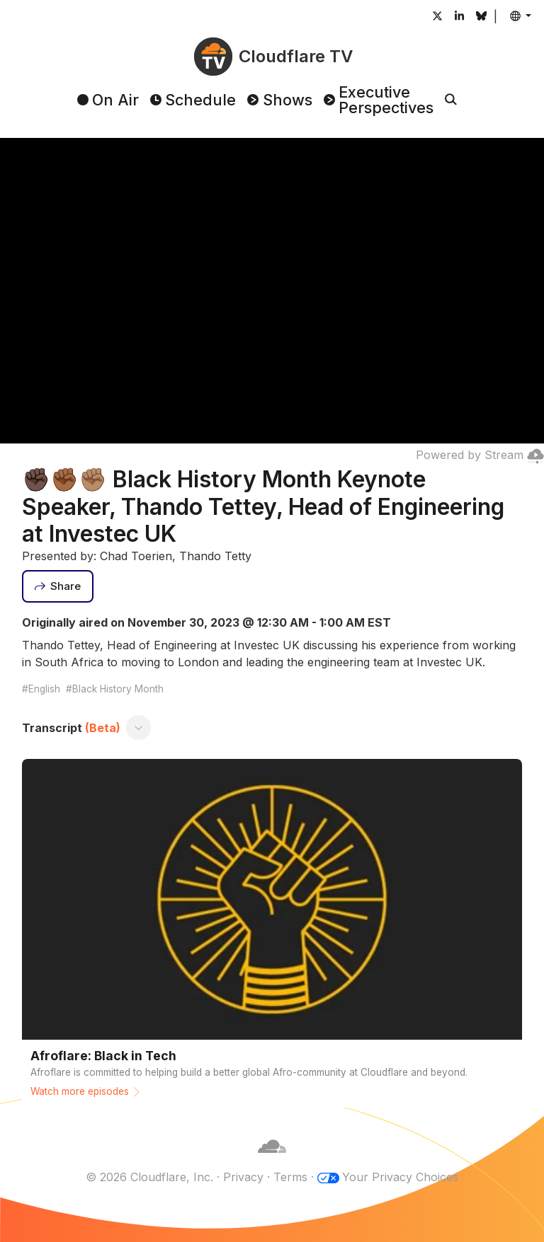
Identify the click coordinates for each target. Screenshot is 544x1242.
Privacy (243, 1177)
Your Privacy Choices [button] (400, 1177)
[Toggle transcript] (138, 728)
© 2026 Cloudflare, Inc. (149, 1177)
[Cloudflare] (272, 1160)
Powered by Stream (480, 455)
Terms (290, 1177)
